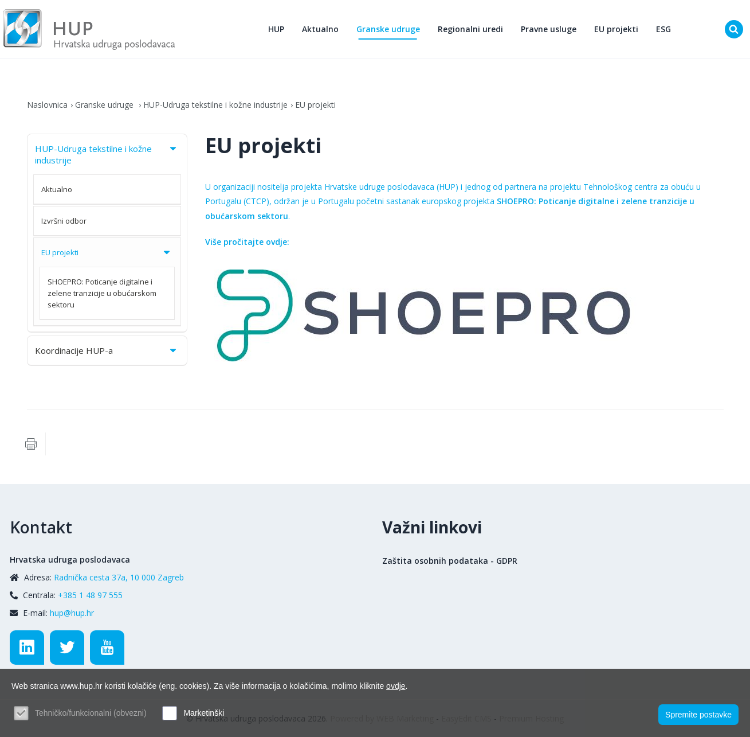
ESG (663, 29)
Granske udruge (388, 29)
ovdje (395, 686)
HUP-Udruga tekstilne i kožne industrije (215, 104)
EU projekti (616, 29)
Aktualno (320, 29)
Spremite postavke (698, 714)
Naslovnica (47, 104)
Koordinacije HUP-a (107, 350)
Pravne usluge (548, 29)
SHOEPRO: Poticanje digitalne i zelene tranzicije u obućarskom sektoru (102, 293)
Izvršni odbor (64, 221)
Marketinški (203, 712)
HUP (276, 29)
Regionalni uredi (470, 29)
